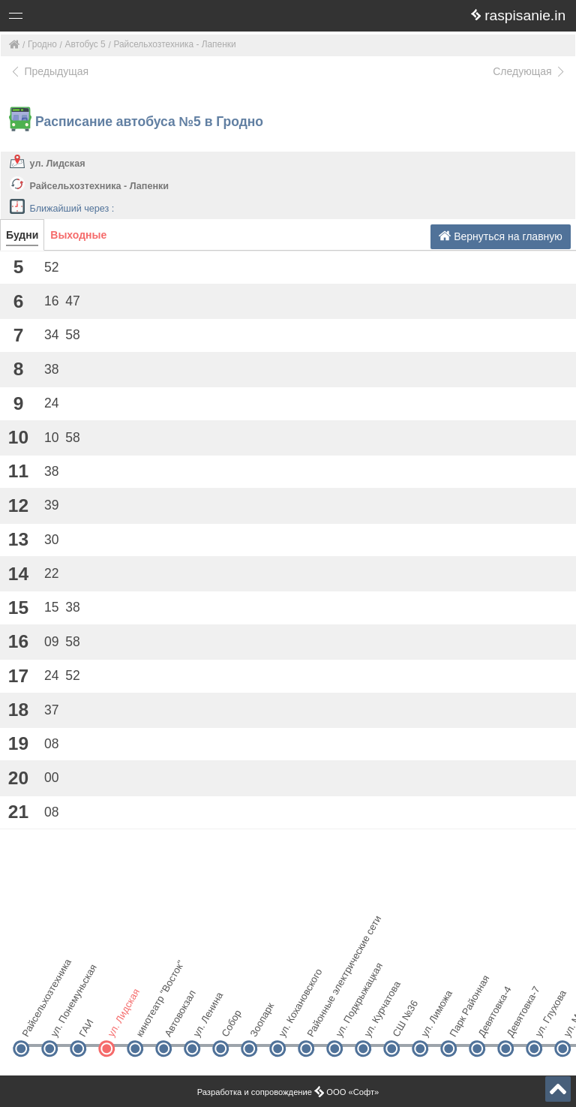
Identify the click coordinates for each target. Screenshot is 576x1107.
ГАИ (85, 1028)
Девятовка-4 (489, 1022)
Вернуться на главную (500, 236)
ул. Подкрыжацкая (347, 1022)
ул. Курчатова (375, 1022)
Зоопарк (261, 1022)
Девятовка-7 (518, 1022)
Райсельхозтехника (33, 1022)
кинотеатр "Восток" (147, 1022)
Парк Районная (461, 1022)
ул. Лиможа (432, 1022)
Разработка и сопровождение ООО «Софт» (288, 1091)
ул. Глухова (546, 1022)
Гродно (42, 44)
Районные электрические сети (318, 1022)
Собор (231, 1023)
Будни (22, 235)
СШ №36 (404, 1022)
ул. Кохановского (290, 1022)
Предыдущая (49, 71)
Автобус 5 (85, 44)
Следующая (529, 71)
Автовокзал (176, 1022)
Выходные (78, 235)
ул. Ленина (204, 1022)
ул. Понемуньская (62, 1022)
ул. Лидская (58, 163)
